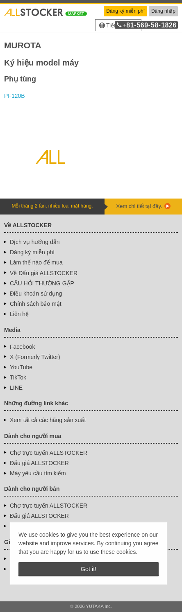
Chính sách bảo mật (35, 303)
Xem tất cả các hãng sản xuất (48, 420)
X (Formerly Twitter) (35, 357)
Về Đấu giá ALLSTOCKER (43, 273)
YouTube (21, 367)
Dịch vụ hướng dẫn (35, 242)
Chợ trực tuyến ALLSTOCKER (48, 452)
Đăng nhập (163, 11)
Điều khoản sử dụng (36, 293)
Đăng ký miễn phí (125, 11)
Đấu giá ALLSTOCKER (39, 463)
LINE (16, 387)
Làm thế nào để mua (36, 262)
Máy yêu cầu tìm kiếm (38, 473)
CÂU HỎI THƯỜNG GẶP (42, 283)
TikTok (18, 377)
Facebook (22, 346)
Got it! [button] (88, 569)
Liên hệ (19, 314)
